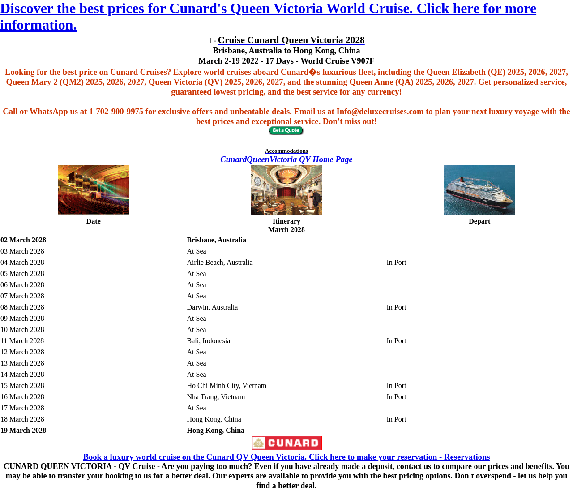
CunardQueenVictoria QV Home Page (286, 159)
